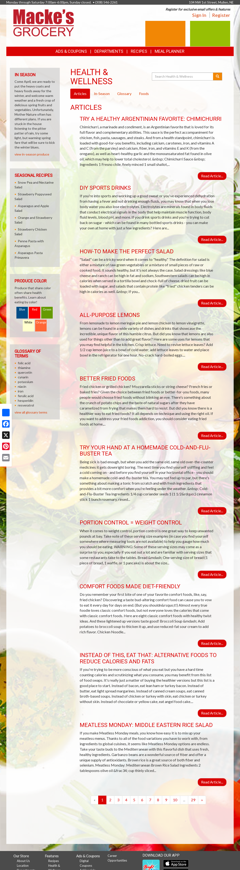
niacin (22, 386)
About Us (23, 861)
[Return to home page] (43, 22)
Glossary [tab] (124, 93)
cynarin (23, 377)
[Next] (202, 800)
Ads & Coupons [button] (71, 51)
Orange (41, 322)
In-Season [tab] (102, 93)
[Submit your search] (217, 76)
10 (175, 800)
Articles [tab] (80, 93)
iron (20, 391)
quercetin (25, 372)
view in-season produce (32, 154)
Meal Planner (169, 51)
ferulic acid (26, 396)
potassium (25, 382)
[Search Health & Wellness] (183, 76)
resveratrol (26, 405)
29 (193, 800)
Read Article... (212, 176)
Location (23, 865)
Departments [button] (108, 51)
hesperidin (25, 401)
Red (34, 309)
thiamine (24, 368)
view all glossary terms (31, 412)
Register (221, 15)
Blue (22, 309)
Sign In (199, 15)
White (28, 322)
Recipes (139, 51)
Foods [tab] (144, 93)
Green (47, 309)
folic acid (24, 363)
